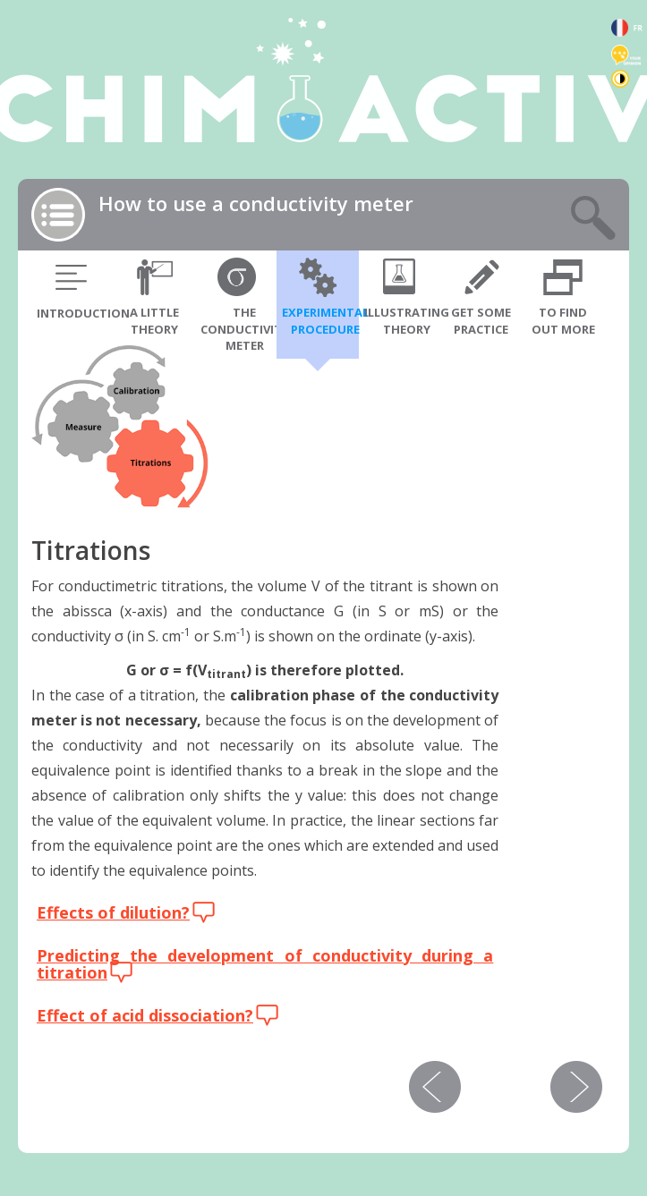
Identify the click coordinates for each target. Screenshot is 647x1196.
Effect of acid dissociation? (145, 1015)
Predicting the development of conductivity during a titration (265, 964)
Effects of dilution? (113, 912)
